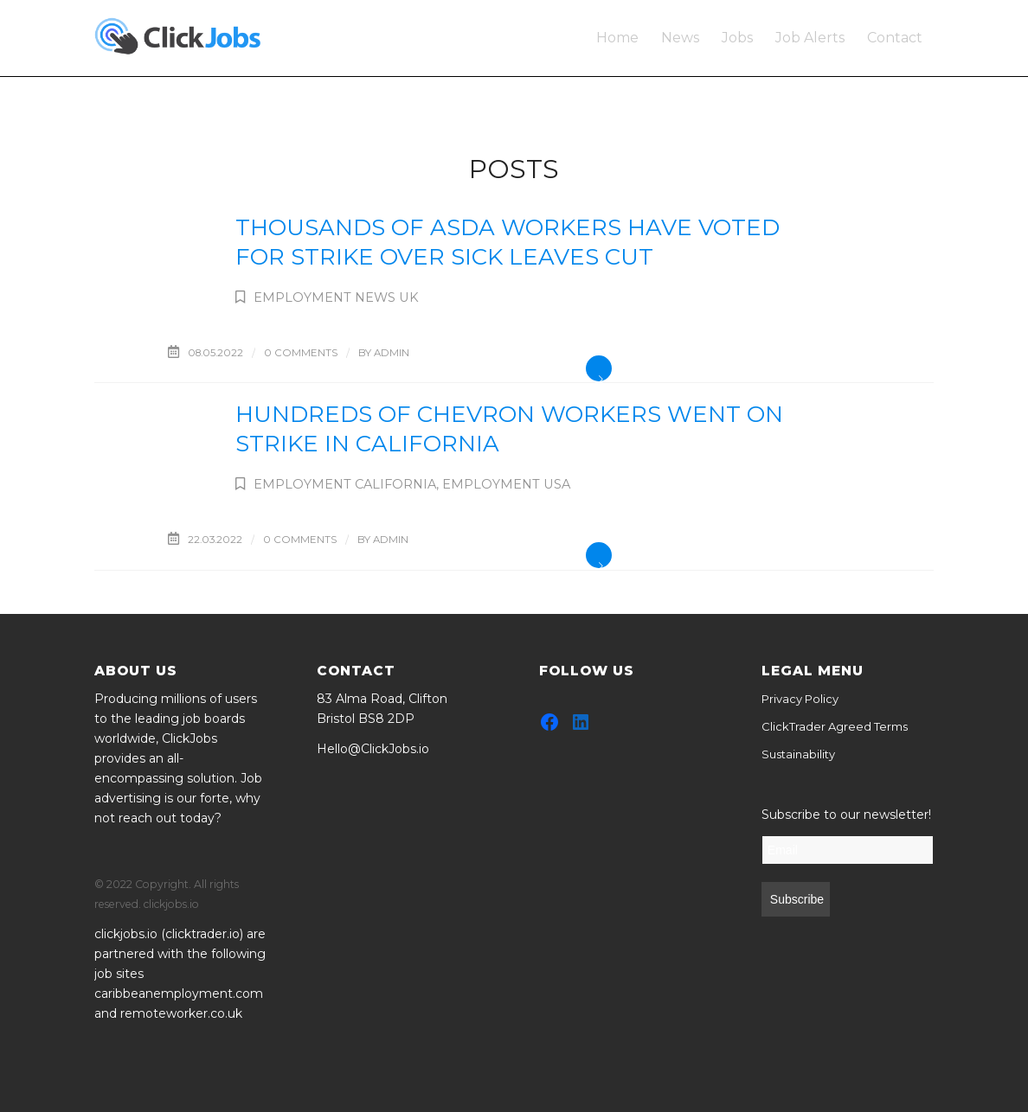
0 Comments (300, 353)
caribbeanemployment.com (178, 993)
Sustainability (798, 754)
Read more (599, 368)
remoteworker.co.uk (181, 1013)
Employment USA (506, 484)
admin (391, 353)
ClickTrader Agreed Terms (834, 726)
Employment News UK (336, 297)
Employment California (345, 484)
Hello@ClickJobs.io (373, 749)
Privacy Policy (799, 699)
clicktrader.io (202, 934)
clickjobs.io (125, 934)
